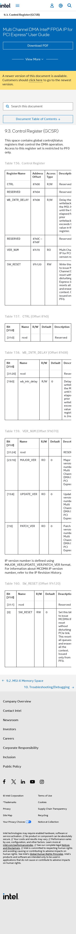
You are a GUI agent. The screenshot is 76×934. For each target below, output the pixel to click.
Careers (8, 739)
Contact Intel (12, 711)
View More (35, 59)
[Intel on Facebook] (4, 782)
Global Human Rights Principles (46, 853)
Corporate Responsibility (20, 748)
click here (36, 80)
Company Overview (17, 701)
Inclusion (9, 757)
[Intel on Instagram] (42, 782)
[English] (61, 5)
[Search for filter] (38, 106)
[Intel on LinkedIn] (23, 782)
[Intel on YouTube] (33, 782)
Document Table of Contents (36, 119)
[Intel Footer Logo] (11, 896)
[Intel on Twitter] (14, 782)
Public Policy (12, 767)
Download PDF (38, 46)
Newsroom (10, 720)
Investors (9, 729)
